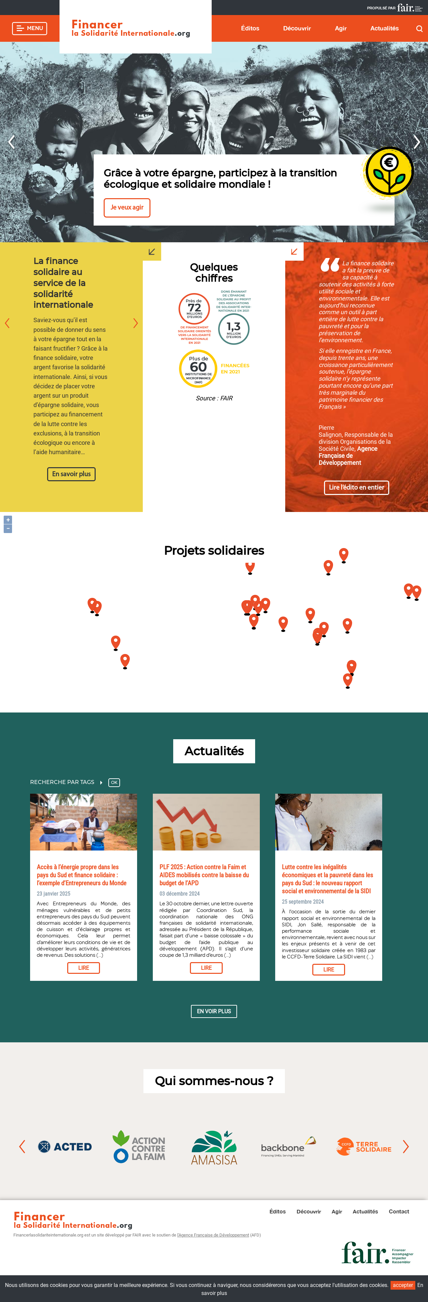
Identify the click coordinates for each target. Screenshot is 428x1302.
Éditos (250, 28)
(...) (99, 955)
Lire (83, 968)
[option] (214, 142)
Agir (341, 28)
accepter (403, 1285)
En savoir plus (71, 474)
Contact (399, 1211)
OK (114, 782)
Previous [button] (11, 142)
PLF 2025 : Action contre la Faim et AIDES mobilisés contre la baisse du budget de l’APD (204, 875)
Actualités (384, 28)
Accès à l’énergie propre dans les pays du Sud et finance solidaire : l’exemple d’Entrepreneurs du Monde (81, 875)
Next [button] (417, 142)
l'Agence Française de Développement (213, 1235)
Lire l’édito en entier (356, 488)
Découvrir (297, 28)
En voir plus (214, 1011)
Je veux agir (127, 208)
